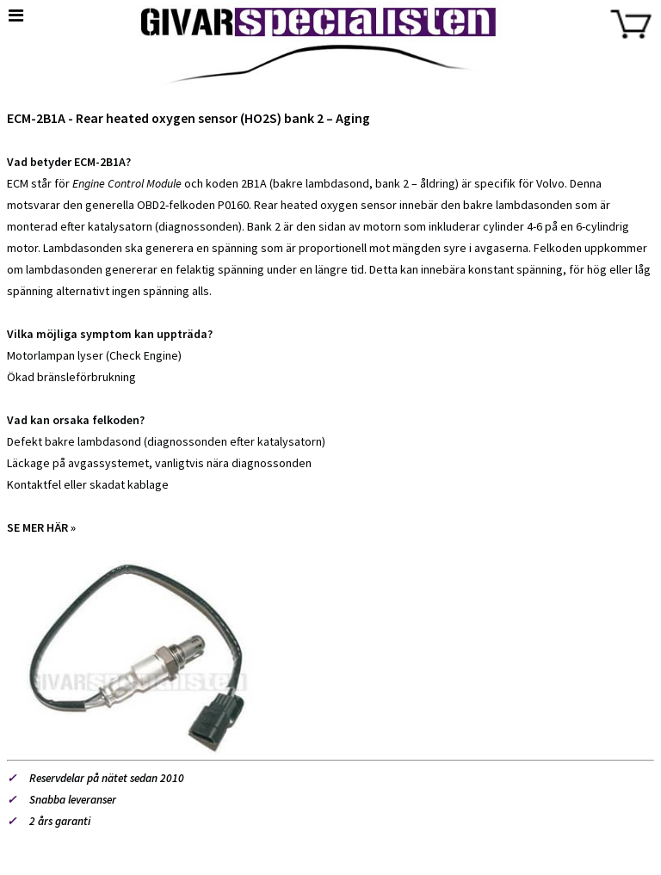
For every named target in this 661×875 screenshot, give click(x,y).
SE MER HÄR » (41, 527)
